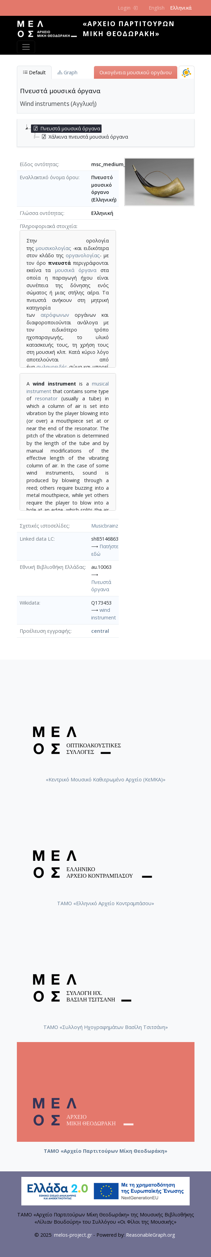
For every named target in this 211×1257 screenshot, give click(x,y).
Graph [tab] (67, 72)
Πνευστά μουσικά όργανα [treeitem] (65, 128)
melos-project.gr (73, 1235)
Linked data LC (37, 538)
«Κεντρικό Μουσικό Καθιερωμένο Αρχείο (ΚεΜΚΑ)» (106, 779)
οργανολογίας (83, 255)
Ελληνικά (181, 7)
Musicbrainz (104, 525)
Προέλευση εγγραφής (45, 631)
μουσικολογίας (53, 248)
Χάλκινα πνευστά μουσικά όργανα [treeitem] (84, 137)
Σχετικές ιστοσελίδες (44, 525)
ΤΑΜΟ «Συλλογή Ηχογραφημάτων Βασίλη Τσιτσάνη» (105, 1027)
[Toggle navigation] (26, 47)
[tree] (108, 132)
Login (127, 7)
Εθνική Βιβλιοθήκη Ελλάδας (52, 567)
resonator (46, 398)
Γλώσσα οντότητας (41, 213)
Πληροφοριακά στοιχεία (48, 226)
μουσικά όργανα (75, 270)
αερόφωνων (55, 315)
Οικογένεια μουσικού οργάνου (135, 72)
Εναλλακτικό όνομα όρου (49, 177)
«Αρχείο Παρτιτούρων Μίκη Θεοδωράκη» (129, 28)
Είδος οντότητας (39, 164)
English (157, 7)
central (100, 631)
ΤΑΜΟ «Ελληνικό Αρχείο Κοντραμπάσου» (105, 903)
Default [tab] (34, 72)
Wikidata (29, 602)
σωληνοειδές (51, 367)
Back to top (192, 1238)
